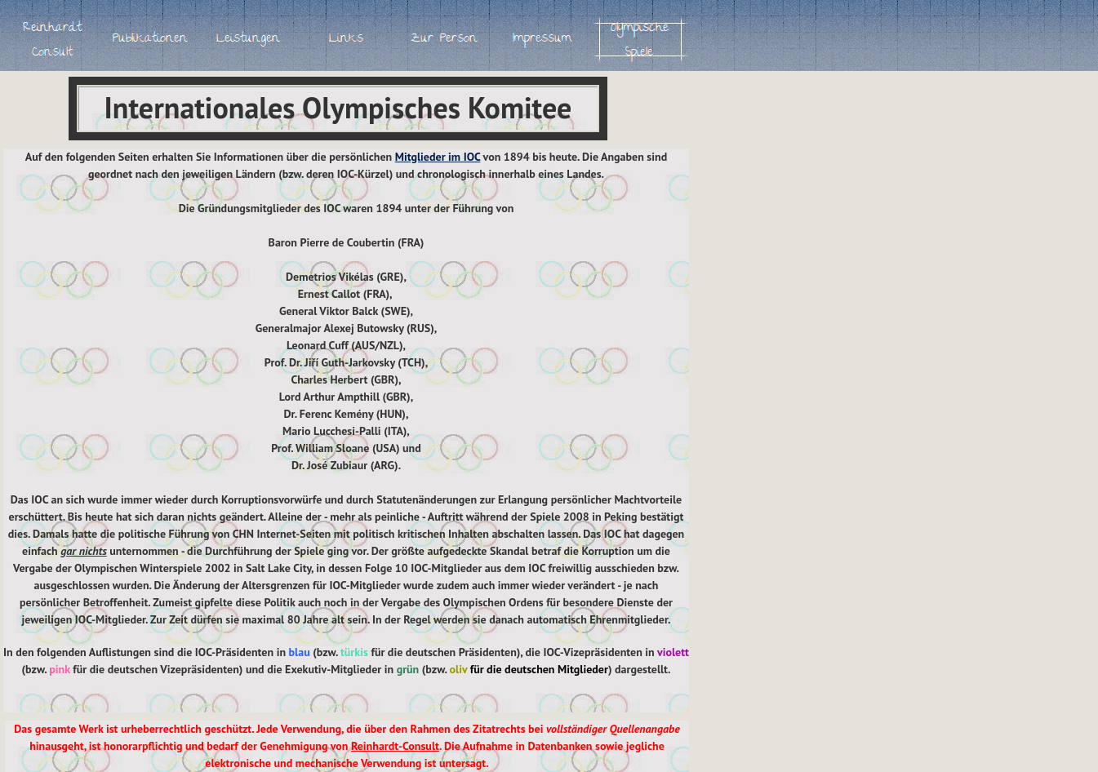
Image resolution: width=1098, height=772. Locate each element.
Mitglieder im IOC (438, 156)
